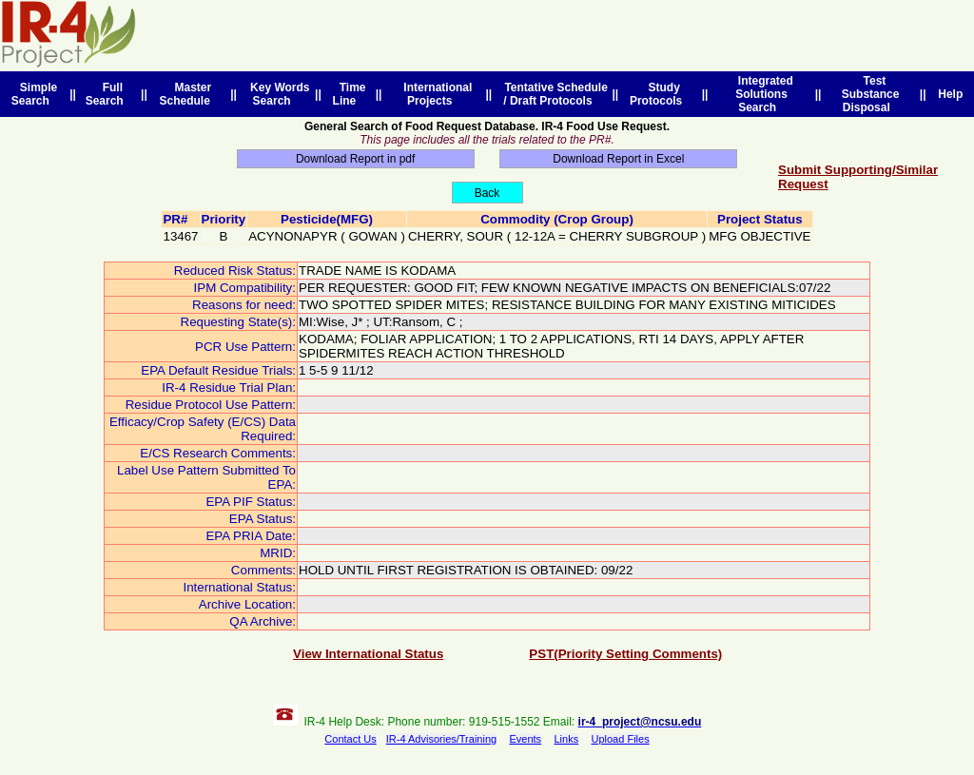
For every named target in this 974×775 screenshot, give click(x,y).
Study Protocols (659, 94)
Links (566, 739)
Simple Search (34, 94)
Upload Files (621, 739)
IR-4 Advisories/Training (441, 739)
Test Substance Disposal (871, 94)
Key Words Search (276, 94)
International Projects (435, 94)
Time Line (349, 94)
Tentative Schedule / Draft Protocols (553, 94)
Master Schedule (187, 94)
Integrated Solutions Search (762, 94)
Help (950, 94)
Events (525, 739)
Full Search (108, 94)
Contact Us (350, 739)
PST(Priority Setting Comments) (625, 654)
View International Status (368, 654)
